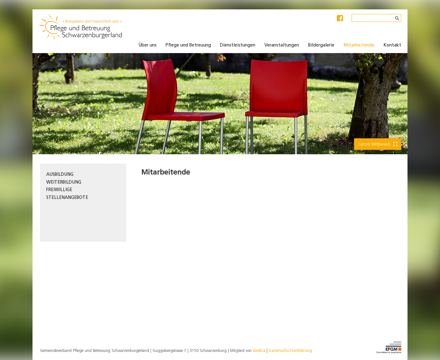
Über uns (147, 45)
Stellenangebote (67, 197)
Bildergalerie (321, 45)
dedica (259, 351)
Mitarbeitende (358, 45)
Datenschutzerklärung (290, 351)
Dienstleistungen (237, 45)
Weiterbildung (63, 182)
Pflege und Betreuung (188, 45)
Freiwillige (59, 190)
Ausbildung (59, 174)
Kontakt (392, 45)
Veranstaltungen (281, 45)
